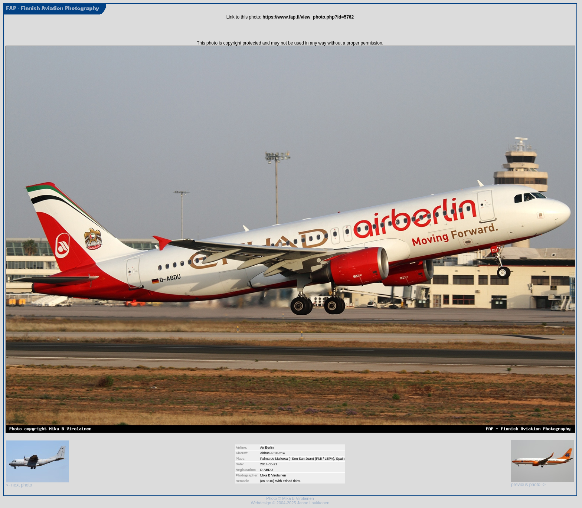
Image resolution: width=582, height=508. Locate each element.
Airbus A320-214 (272, 453)
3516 (269, 481)
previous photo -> (542, 482)
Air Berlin (267, 447)
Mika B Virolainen (273, 475)
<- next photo (37, 483)
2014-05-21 (268, 464)
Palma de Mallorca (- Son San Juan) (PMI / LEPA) (297, 459)
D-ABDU (266, 470)
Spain (340, 459)
